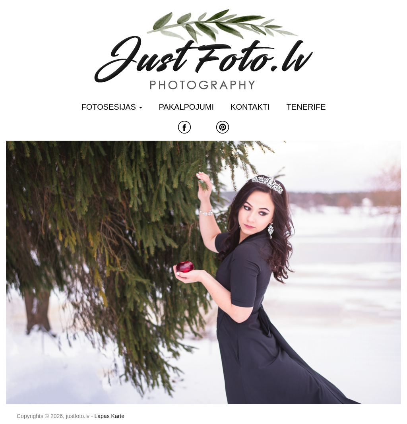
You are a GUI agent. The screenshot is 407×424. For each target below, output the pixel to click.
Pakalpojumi (186, 107)
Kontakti (250, 107)
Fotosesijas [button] (111, 107)
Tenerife (306, 107)
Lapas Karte (110, 416)
